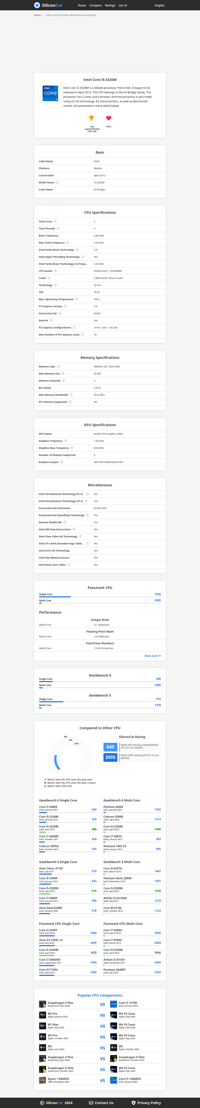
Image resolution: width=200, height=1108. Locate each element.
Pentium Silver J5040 (117, 878)
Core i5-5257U (112, 868)
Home (82, 5)
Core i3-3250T (48, 930)
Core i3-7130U (48, 970)
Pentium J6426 (113, 807)
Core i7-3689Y (48, 898)
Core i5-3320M (48, 826)
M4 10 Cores (127, 1014)
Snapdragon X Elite (132, 1057)
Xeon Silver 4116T (51, 868)
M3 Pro (52, 1035)
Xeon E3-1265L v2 (51, 940)
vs (102, 1004)
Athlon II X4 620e (115, 898)
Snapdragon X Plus (60, 1003)
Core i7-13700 (128, 1003)
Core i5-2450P (48, 878)
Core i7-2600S (48, 807)
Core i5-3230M (48, 817)
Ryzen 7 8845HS (58, 1079)
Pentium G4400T (114, 970)
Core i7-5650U (112, 930)
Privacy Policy (149, 1103)
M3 (121, 1046)
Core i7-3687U (112, 836)
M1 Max (53, 1024)
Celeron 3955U (49, 846)
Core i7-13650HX (130, 1079)
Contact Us (104, 1103)
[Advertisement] (100, 43)
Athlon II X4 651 (114, 960)
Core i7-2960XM (49, 960)
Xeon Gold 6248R (50, 908)
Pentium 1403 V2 (114, 846)
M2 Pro (52, 1014)
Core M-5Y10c (112, 908)
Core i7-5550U (112, 940)
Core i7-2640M (48, 836)
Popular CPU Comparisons (100, 995)
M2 (50, 1046)
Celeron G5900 (113, 817)
